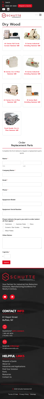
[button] (37, 15)
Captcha (6, 252)
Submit (6, 262)
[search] (22, 2)
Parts (4, 371)
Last (24, 166)
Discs (31, 224)
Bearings (26, 227)
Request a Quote (25, 6)
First (3, 166)
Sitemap (33, 394)
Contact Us (7, 377)
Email (5, 180)
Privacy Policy (24, 394)
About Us (6, 364)
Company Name (8, 170)
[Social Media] (3, 9)
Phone (5, 190)
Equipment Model (8, 200)
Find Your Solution (10, 369)
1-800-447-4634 (10, 6)
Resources (6, 374)
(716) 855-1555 (7, 336)
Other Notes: (7, 235)
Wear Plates (9, 231)
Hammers (8, 224)
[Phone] (22, 194)
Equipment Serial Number (11, 209)
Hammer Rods (21, 224)
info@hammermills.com (10, 348)
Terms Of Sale (13, 394)
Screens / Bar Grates (12, 227)
